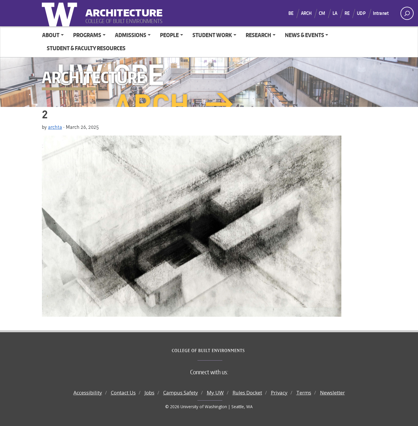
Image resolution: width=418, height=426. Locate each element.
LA (335, 13)
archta (55, 127)
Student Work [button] (212, 35)
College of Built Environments (221, 350)
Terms (303, 392)
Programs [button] (87, 35)
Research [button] (258, 35)
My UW (215, 392)
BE (290, 13)
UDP (361, 13)
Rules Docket (247, 392)
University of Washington (61, 13)
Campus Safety (180, 392)
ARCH (306, 13)
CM (322, 13)
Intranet (381, 13)
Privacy (279, 392)
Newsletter (332, 392)
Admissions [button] (130, 35)
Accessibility (87, 392)
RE (347, 13)
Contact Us (123, 392)
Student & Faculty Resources (86, 48)
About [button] (50, 35)
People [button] (169, 35)
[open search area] (407, 13)
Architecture (121, 9)
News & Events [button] (304, 35)
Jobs (149, 392)
